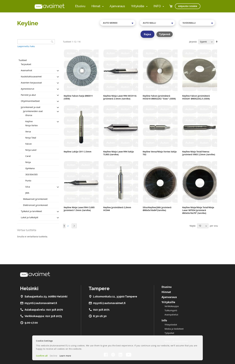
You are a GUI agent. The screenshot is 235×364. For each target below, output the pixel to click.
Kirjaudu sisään (187, 6)
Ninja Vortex (31, 125)
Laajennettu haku (26, 46)
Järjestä (193, 41)
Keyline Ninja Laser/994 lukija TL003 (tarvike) (118, 153)
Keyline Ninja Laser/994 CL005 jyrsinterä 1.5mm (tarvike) (79, 209)
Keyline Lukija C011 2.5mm (77, 151)
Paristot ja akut (28, 94)
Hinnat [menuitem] (95, 6)
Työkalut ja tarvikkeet (31, 211)
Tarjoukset (26, 64)
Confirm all (42, 355)
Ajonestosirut (27, 88)
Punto (28, 180)
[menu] (119, 6)
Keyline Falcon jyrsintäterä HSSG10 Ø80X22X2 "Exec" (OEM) (159, 97)
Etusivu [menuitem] (80, 6)
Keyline (29, 121)
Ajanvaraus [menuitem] (117, 6)
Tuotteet (23, 60)
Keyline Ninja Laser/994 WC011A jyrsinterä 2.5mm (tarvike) (120, 97)
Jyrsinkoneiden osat (33, 111)
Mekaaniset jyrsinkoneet (35, 199)
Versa (28, 131)
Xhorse (28, 115)
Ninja (28, 162)
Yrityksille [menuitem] (137, 6)
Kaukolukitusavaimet (31, 76)
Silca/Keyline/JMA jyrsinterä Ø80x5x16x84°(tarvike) (157, 209)
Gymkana (30, 168)
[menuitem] (102, 6)
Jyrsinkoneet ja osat (30, 107)
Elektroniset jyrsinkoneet (35, 205)
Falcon (28, 143)
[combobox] (117, 23)
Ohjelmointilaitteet (30, 101)
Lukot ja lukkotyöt (29, 217)
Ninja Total (30, 137)
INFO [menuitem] (157, 6)
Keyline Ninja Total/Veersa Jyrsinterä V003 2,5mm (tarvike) (198, 153)
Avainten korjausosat (31, 82)
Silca (27, 186)
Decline (53, 355)
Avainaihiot (26, 70)
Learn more (65, 355)
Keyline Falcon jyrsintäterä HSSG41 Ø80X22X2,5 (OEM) (196, 97)
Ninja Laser (31, 150)
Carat (28, 156)
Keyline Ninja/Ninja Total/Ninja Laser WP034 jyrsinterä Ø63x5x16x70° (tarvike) (198, 210)
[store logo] (50, 6)
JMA (27, 192)
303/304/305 (31, 174)
